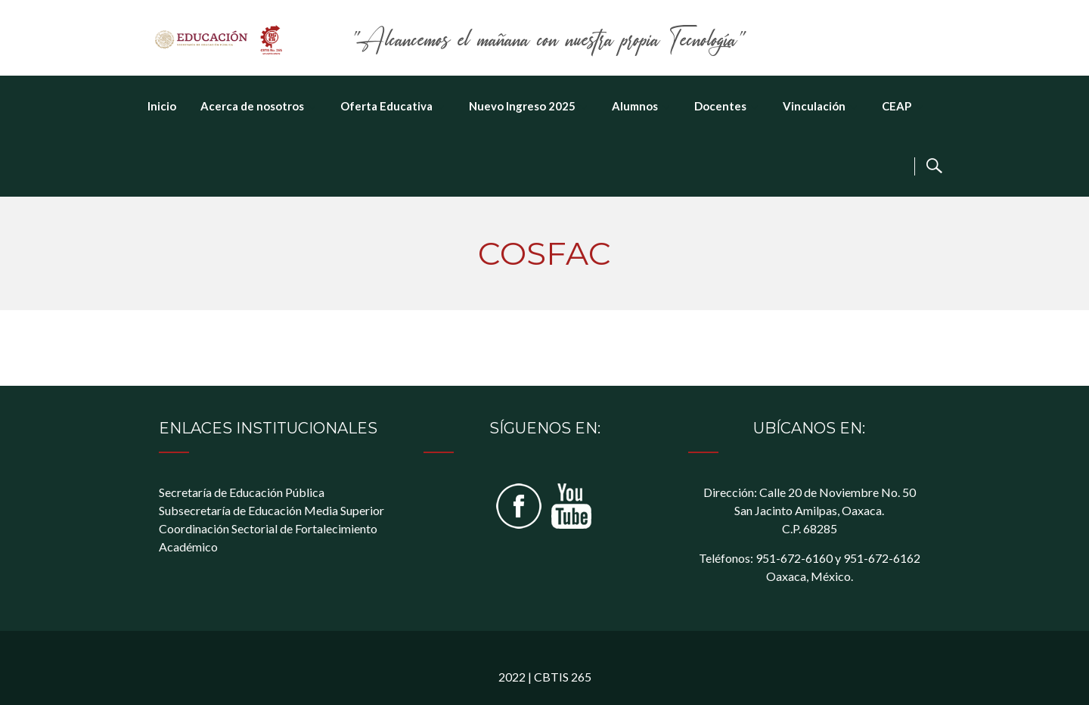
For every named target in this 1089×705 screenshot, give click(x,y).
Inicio (161, 106)
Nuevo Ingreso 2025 (522, 106)
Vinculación (814, 106)
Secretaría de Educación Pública (241, 492)
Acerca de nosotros (252, 106)
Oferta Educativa (386, 106)
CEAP (896, 106)
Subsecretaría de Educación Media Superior (271, 510)
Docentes (720, 106)
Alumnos (635, 106)
